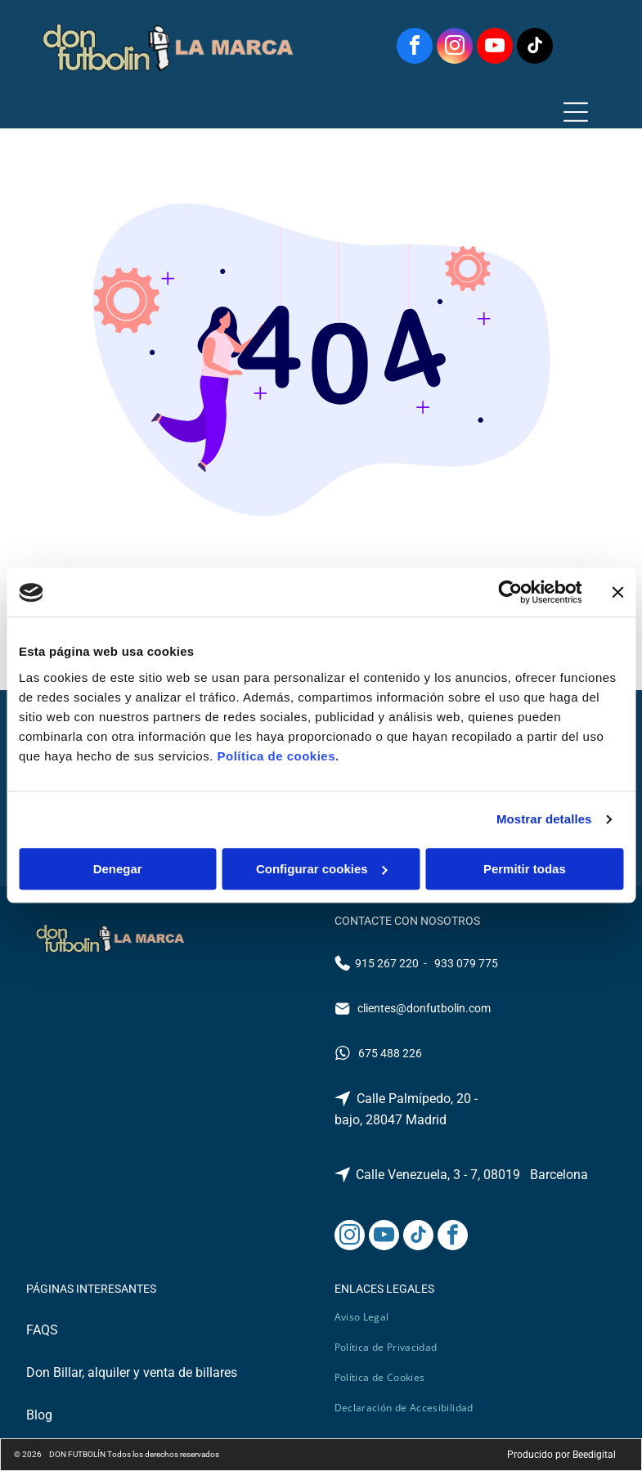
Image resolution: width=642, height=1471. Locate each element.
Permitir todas (524, 869)
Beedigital (594, 1454)
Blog (39, 1415)
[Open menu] (575, 112)
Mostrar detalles (544, 820)
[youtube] (495, 48)
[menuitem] (368, 1317)
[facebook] (415, 48)
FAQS (42, 1330)
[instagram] (455, 48)
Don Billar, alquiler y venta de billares (131, 1372)
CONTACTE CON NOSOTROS (407, 920)
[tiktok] (535, 48)
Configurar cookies (322, 869)
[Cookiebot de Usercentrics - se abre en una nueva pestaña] (509, 593)
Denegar (117, 869)
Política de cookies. (278, 756)
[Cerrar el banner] (617, 593)
